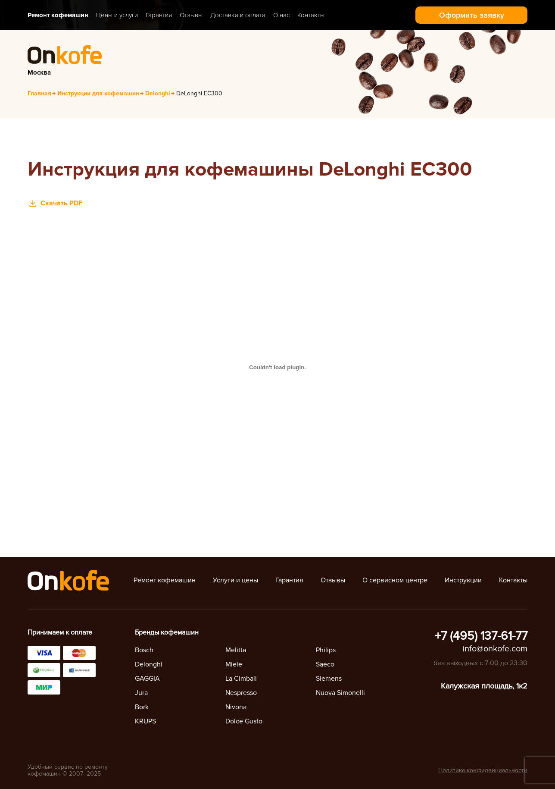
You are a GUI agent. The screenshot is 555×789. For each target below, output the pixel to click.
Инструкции (463, 580)
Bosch (144, 650)
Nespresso (241, 692)
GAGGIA (147, 678)
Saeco (325, 664)
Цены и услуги (117, 15)
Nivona (235, 707)
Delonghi (148, 664)
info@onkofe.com (494, 649)
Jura (141, 692)
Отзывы (191, 15)
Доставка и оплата (237, 15)
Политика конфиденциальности (482, 770)
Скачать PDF (61, 203)
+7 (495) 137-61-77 (481, 636)
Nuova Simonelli (340, 692)
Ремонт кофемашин (58, 15)
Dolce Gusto (243, 721)
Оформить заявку (471, 15)
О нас (281, 15)
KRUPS (145, 721)
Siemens (329, 678)
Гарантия (159, 15)
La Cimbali (241, 678)
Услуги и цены (235, 580)
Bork (142, 707)
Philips (326, 650)
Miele (233, 664)
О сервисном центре (394, 580)
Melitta (235, 650)
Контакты (310, 15)
